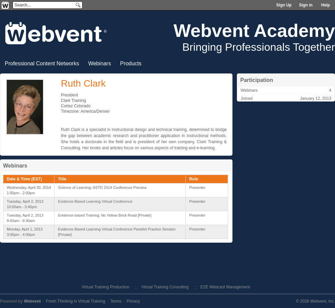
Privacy (133, 301)
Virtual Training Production (106, 287)
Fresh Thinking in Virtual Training (75, 301)
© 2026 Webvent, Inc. (315, 301)
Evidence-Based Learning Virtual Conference (95, 201)
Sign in (306, 5)
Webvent (32, 301)
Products (130, 63)
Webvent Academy (254, 30)
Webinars (99, 63)
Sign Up (283, 5)
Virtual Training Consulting (164, 287)
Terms (115, 301)
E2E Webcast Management (225, 287)
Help (325, 5)
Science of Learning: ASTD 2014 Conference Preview (102, 187)
